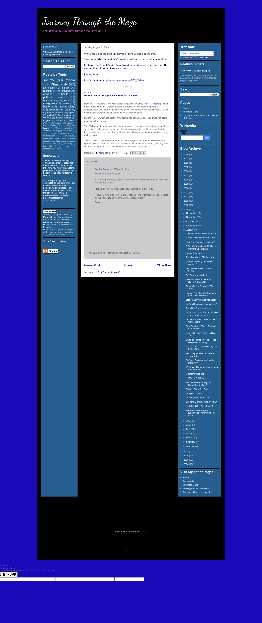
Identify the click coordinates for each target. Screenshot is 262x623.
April (188, 433)
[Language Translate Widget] (197, 53)
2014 (186, 188)
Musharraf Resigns (195, 374)
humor (47, 106)
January (190, 446)
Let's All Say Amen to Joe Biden (201, 300)
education (71, 123)
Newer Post (92, 265)
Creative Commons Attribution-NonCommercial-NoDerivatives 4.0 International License (58, 223)
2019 (186, 167)
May (188, 429)
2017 (186, 175)
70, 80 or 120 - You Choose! (199, 406)
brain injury (48, 146)
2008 (186, 209)
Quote (139, 103)
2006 (186, 455)
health (64, 94)
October (190, 221)
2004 (186, 464)
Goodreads (188, 481)
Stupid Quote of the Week (198, 397)
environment (50, 100)
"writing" (46, 133)
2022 (186, 158)
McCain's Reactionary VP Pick (200, 237)
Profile (147, 103)
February (191, 442)
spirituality (49, 87)
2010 (186, 201)
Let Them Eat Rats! (195, 378)
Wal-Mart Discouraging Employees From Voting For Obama (200, 413)
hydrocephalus (54, 125)
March (189, 437)
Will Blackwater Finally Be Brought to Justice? (198, 383)
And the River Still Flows (197, 389)
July (188, 421)
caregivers (49, 103)
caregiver (59, 123)
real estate (60, 120)
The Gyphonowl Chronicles (196, 488)
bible (48, 123)
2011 (186, 196)
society (48, 80)
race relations (66, 106)
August (190, 230)
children (47, 94)
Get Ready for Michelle (197, 275)
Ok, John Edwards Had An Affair (201, 402)
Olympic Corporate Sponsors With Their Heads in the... (202, 313)
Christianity (59, 84)
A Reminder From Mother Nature (201, 233)
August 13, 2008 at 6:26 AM (116, 169)
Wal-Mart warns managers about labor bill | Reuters (110, 95)
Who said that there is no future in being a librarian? (58, 53)
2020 (186, 163)
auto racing (68, 144)
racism (66, 103)
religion (47, 90)
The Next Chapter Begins (195, 70)
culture (65, 87)
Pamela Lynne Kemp (53, 217)
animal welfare (63, 117)
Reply (97, 202)
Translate (200, 57)
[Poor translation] (12, 574)
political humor (54, 97)
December (191, 213)
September (192, 225)
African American (55, 112)
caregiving (64, 90)
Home (128, 265)
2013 (186, 192)
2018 (186, 171)
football (50, 115)
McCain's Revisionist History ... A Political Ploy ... (201, 347)
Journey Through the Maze (89, 21)
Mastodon (126, 550)
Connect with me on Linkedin (197, 492)
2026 (186, 154)
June (189, 425)
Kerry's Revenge (194, 253)
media (70, 80)
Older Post (164, 265)
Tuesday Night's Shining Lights (200, 257)
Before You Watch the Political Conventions (200, 320)
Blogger (143, 531)
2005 (186, 460)
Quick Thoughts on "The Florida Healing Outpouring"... (201, 341)
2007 (186, 451)
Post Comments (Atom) (109, 272)
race (66, 100)
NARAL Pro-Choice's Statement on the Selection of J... (201, 294)
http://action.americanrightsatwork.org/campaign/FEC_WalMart (114, 80)
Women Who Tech (53, 144)
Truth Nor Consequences (198, 308)
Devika (98, 169)
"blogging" (59, 131)
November (191, 217)
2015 (186, 184)
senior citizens (56, 109)
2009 (186, 205)
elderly (72, 109)
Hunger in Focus (194, 393)
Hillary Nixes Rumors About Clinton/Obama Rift (199, 280)
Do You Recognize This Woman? (201, 304)
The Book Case (190, 111)
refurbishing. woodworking (53, 149)
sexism (72, 120)
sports (72, 112)
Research (155, 103)
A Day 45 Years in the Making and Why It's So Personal (202, 247)
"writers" (69, 131)
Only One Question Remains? (200, 242)
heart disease (65, 146)
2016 (186, 179)
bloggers (47, 120)
